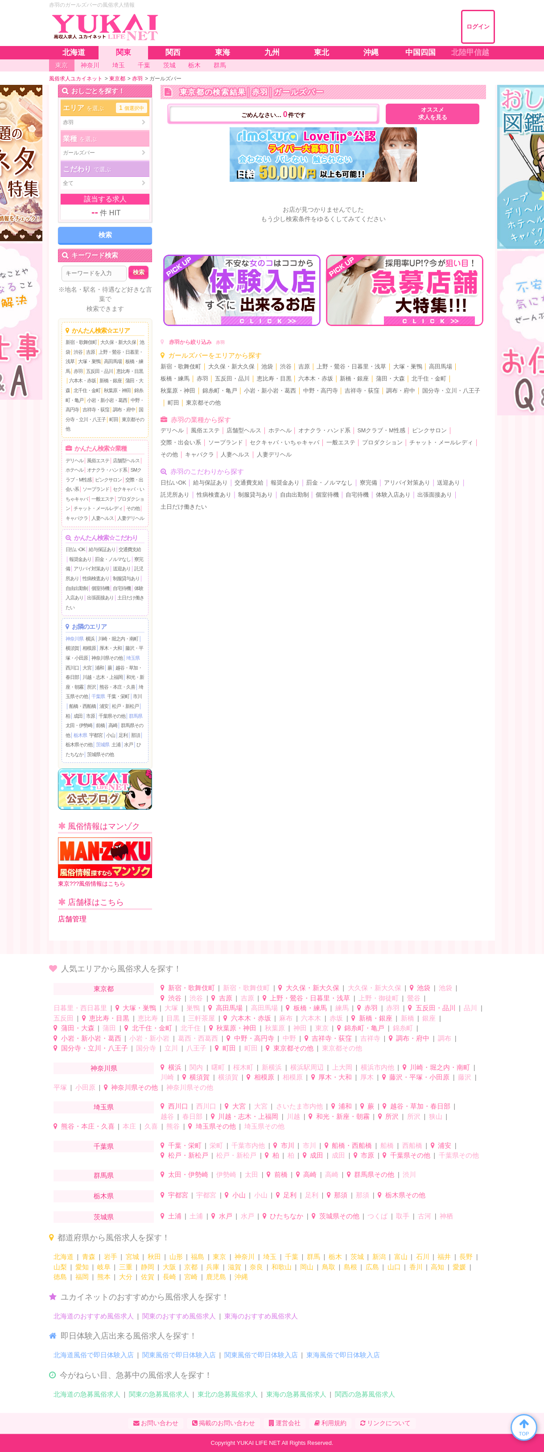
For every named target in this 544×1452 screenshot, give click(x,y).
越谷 (167, 1116)
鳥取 (328, 1267)
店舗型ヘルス (126, 460)
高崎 (112, 725)
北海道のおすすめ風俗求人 (94, 1316)
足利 (123, 735)
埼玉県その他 (216, 1126)
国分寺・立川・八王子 (451, 391)
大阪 (169, 1267)
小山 (110, 735)
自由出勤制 (77, 588)
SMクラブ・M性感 (381, 430)
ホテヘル (74, 470)
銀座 (429, 1018)
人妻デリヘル (130, 518)
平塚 (60, 1087)
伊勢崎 (226, 1174)
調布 (444, 1038)
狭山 (435, 1116)
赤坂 (336, 1018)
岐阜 (104, 1267)
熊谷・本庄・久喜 (117, 687)
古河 (424, 1216)
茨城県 (102, 744)
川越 (293, 1116)
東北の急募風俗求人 (228, 1394)
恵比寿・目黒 (129, 371)
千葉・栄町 (118, 696)
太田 (251, 1174)
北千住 (191, 1028)
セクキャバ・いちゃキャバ (284, 442)
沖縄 (241, 1276)
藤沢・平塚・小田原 (419, 1077)
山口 (394, 1267)
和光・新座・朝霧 (343, 1116)
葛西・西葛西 (198, 1038)
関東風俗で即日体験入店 (179, 1355)
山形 (176, 1256)
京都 (191, 1267)
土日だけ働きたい (184, 507)
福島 (197, 1256)
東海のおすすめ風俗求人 (261, 1316)
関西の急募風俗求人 (365, 1394)
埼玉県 (133, 658)
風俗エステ (98, 460)
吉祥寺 (370, 1038)
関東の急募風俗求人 (159, 1394)
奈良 (256, 1267)
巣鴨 (193, 1008)
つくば (377, 1216)
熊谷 (173, 1126)
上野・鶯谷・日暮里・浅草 (351, 367)
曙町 (218, 1067)
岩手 (110, 1256)
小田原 (85, 1087)
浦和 (99, 667)
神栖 (446, 1216)
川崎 (167, 1077)
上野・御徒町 (379, 998)
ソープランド (95, 489)
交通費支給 (130, 549)
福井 (444, 1256)
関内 (196, 1067)
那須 (135, 735)
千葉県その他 (112, 716)
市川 (137, 696)
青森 (88, 1256)
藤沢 (464, 1077)
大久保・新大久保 (118, 342)
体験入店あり (393, 495)
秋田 (154, 1256)
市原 (90, 716)
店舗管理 (72, 919)
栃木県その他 (79, 744)
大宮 (86, 667)
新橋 (407, 1018)
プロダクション (382, 442)
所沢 (91, 687)
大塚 (171, 1008)
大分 (125, 1276)
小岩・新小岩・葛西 (107, 400)
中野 (289, 1038)
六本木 (311, 1018)
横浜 (90, 638)
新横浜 (272, 1067)
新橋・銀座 (110, 380)
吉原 (90, 352)
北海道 (64, 1256)
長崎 (169, 1276)
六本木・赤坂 (82, 380)
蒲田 (109, 1028)
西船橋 (412, 1145)
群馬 (313, 1256)
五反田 (64, 1018)
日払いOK (75, 549)
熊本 (104, 1276)
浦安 (103, 706)
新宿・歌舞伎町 (81, 342)
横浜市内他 (377, 1067)
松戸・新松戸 (125, 706)
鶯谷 (413, 998)
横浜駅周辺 (307, 1067)
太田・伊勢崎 (79, 725)
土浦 (115, 744)
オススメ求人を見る (432, 114)
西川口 (72, 667)
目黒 (173, 1018)
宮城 (132, 1256)
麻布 (286, 1018)
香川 (416, 1267)
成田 (78, 716)
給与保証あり (102, 549)
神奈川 (245, 1256)
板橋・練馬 (175, 379)
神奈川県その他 (107, 658)
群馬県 (135, 716)
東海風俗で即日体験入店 (343, 1355)
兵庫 (212, 1267)
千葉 (291, 1256)
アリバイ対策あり (91, 568)
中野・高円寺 (320, 391)
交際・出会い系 (181, 442)
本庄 (129, 1126)
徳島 (60, 1276)
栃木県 (80, 735)
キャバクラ (77, 518)
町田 (113, 419)
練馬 (342, 1008)
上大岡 (342, 1067)
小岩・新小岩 (149, 1038)
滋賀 (234, 1267)
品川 (470, 1008)
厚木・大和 (110, 648)
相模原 (89, 648)
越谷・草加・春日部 (420, 1106)
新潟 (379, 1256)
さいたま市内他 (299, 1106)
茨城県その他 (100, 754)
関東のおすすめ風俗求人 (179, 1316)
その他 (133, 508)
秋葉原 (275, 1028)
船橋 (387, 1145)
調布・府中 (124, 409)
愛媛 (459, 1267)
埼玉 (269, 1256)
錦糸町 (403, 1028)
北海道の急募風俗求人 (87, 1394)
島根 (350, 1267)
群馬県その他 (374, 1174)
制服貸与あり (126, 578)
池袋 (267, 367)
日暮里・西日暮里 (80, 1008)
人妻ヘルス (102, 518)
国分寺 (146, 1048)
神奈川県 (74, 638)
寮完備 (368, 483)
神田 (300, 1028)
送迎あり (122, 568)
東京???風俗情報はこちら (105, 862)
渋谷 (78, 352)
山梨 (60, 1267)
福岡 (82, 1276)
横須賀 (72, 648)
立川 (171, 1048)
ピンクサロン (108, 479)
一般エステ (102, 499)
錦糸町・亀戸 (219, 391)
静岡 (147, 1267)
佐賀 (147, 1276)
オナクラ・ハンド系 (107, 470)
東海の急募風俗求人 (296, 1394)
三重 (125, 1267)
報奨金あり (80, 559)
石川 (422, 1256)
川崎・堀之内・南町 (118, 638)
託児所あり (175, 495)
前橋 (100, 725)
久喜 (151, 1126)
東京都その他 (203, 403)
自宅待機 (122, 588)
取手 (402, 1216)
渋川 (409, 1174)
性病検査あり (95, 578)
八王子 (196, 1048)
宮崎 (191, 1276)
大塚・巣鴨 (89, 361)
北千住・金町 (87, 390)
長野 (466, 1256)
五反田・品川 (99, 371)
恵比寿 (148, 1018)
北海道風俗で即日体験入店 (94, 1355)
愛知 (82, 1267)
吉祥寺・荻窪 (95, 409)
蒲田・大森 (390, 379)
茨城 (357, 1256)
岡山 (306, 1267)
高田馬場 (113, 361)
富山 (401, 1256)
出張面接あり (100, 597)
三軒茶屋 (201, 1018)
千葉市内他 (248, 1145)
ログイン (478, 26)
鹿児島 (216, 1276)
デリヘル (74, 460)
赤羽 (78, 371)
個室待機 (100, 588)
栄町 (216, 1145)
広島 (372, 1267)
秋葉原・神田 (117, 390)
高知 (437, 1267)
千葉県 (98, 696)
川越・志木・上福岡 (102, 677)
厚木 (367, 1077)
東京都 (104, 988)
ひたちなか (286, 1216)
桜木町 (243, 1067)
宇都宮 (96, 735)
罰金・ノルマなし (113, 559)
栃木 (335, 1256)
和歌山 (282, 1267)
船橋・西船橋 (82, 706)
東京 (322, 1028)
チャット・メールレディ (98, 508)
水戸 (128, 744)
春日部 (192, 1116)
